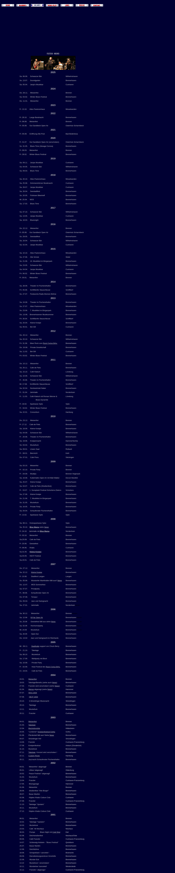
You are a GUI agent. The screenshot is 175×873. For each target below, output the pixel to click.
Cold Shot (56, 832)
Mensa (31, 689)
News (46, 527)
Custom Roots (34, 756)
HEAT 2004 (33, 697)
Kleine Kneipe (35, 552)
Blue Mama (44, 531)
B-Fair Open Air (37, 617)
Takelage (32, 725)
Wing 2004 (32, 693)
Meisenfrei (32, 679)
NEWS (56, 53)
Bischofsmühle (34, 728)
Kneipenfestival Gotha (46, 732)
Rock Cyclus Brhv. (50, 343)
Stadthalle (35, 646)
